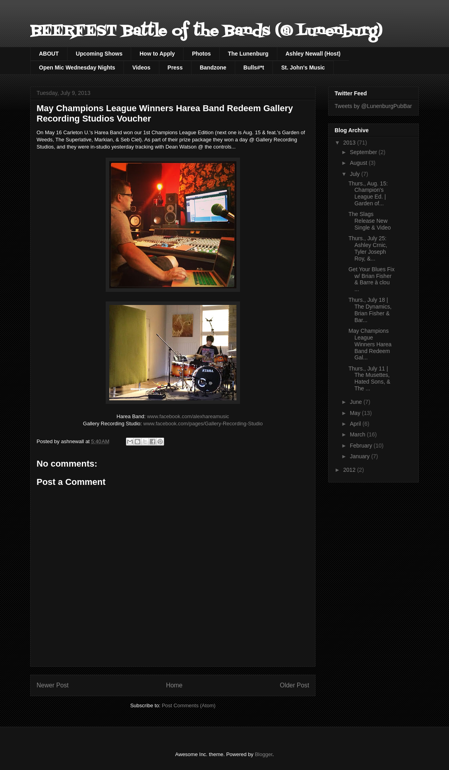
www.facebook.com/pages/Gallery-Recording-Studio (203, 423)
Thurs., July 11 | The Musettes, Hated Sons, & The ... (369, 378)
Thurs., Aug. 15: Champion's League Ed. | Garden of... (368, 193)
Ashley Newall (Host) (313, 53)
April (356, 424)
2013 (350, 142)
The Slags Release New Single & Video (369, 221)
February (362, 445)
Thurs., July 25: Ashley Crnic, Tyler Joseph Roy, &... (367, 248)
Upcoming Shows (99, 53)
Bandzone (213, 67)
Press (175, 67)
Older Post (294, 685)
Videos (141, 67)
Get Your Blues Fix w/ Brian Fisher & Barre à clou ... (371, 279)
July (355, 174)
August (359, 163)
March (358, 434)
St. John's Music (303, 67)
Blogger (263, 754)
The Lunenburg (248, 53)
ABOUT (49, 53)
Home (174, 685)
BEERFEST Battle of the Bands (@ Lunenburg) (206, 31)
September (364, 152)
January (360, 456)
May (356, 413)
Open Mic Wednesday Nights (77, 67)
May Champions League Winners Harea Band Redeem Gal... (369, 344)
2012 (350, 470)
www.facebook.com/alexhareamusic (188, 416)
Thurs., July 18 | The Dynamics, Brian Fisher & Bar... (369, 310)
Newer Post (53, 685)
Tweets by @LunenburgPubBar (373, 106)
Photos (201, 53)
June (356, 402)
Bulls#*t (254, 67)
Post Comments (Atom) (188, 705)
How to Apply (157, 53)
